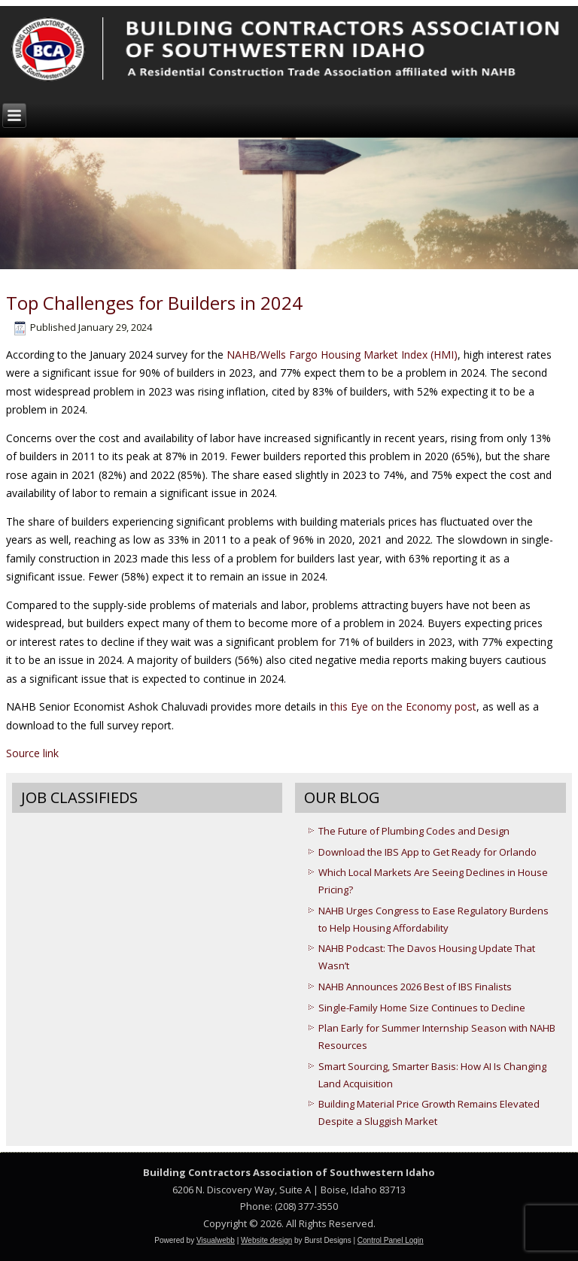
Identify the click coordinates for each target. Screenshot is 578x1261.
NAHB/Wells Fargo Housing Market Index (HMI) (341, 354)
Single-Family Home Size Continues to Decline (421, 1007)
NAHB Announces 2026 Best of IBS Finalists (415, 986)
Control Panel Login (390, 1240)
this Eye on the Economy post (403, 706)
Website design (266, 1240)
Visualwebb (215, 1240)
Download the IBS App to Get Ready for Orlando (427, 852)
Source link (32, 753)
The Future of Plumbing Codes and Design (414, 831)
